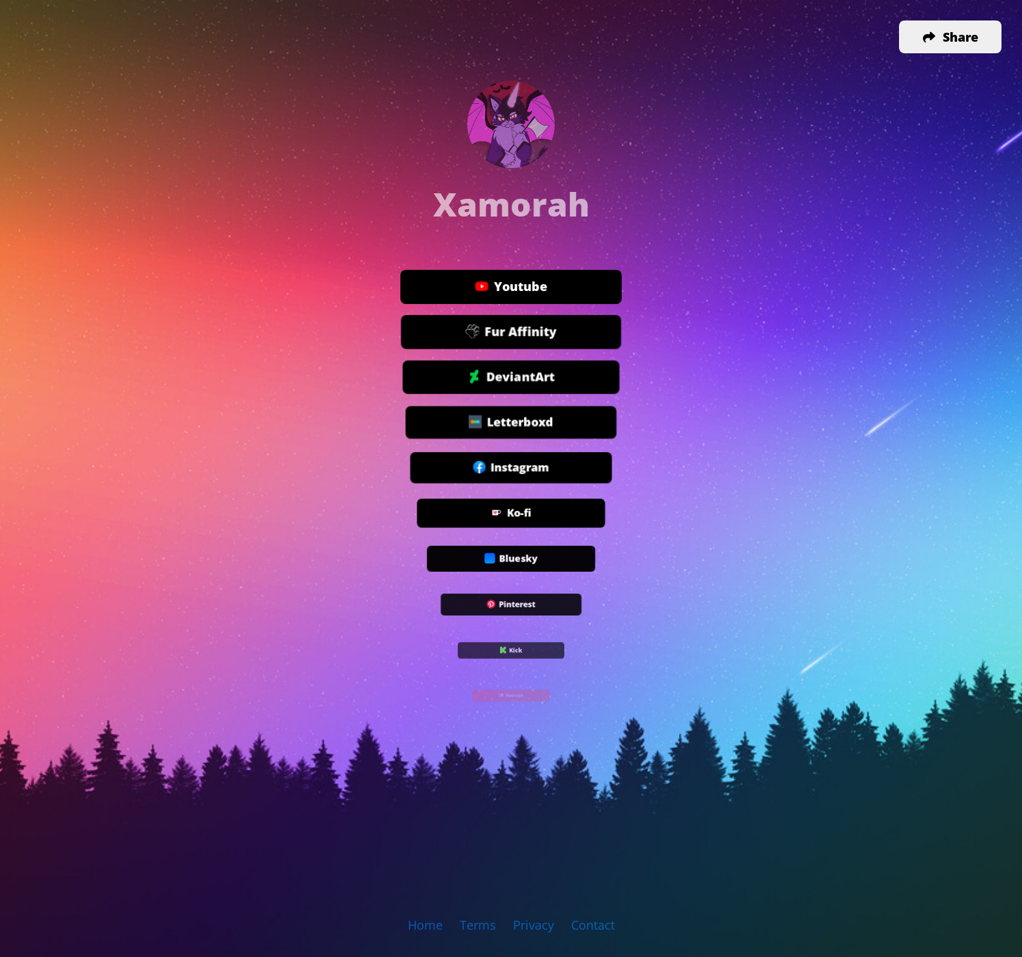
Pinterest (511, 606)
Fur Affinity (511, 332)
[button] (950, 36)
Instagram (511, 468)
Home (425, 925)
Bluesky (511, 560)
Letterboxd (511, 423)
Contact (593, 925)
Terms (478, 925)
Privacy (533, 925)
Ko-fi (511, 514)
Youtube (511, 287)
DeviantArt (511, 377)
